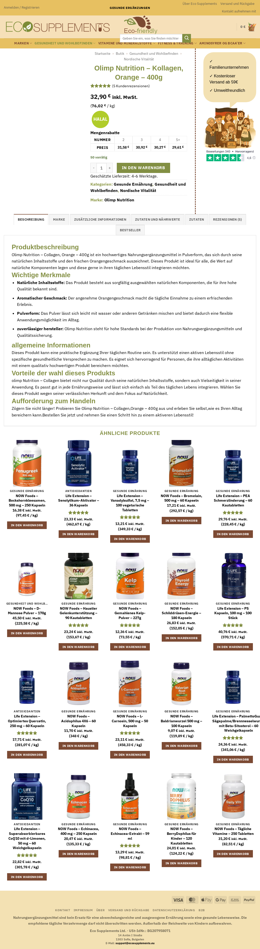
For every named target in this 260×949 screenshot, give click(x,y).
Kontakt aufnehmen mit (239, 11)
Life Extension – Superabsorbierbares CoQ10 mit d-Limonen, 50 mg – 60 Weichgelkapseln (26, 838)
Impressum (83, 910)
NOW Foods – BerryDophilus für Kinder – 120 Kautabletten (181, 836)
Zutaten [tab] (196, 219)
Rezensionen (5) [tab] (227, 219)
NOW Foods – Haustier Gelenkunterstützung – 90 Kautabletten (78, 613)
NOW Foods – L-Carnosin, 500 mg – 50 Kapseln (130, 721)
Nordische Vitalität (139, 59)
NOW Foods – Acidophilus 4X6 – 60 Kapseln (78, 721)
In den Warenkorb (143, 167)
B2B (202, 910)
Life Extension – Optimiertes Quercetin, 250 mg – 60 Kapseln (27, 721)
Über (100, 910)
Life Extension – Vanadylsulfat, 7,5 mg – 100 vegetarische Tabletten (130, 503)
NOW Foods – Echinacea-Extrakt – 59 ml (130, 833)
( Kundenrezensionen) (131, 85)
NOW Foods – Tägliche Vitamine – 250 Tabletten (233, 831)
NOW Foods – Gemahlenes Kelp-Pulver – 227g (130, 613)
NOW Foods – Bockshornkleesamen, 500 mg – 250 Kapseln (27, 500)
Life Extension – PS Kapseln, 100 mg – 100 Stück (233, 613)
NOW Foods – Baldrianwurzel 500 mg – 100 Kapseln (181, 721)
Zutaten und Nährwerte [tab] (157, 219)
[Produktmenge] (101, 168)
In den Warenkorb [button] (27, 525)
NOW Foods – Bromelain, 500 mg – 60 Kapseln (181, 498)
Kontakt (62, 910)
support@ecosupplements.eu (135, 943)
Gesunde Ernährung (133, 184)
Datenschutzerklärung (174, 910)
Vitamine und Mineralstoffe (126, 43)
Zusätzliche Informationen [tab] (100, 219)
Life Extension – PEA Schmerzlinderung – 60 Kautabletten (233, 500)
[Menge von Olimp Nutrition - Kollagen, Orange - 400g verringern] (93, 168)
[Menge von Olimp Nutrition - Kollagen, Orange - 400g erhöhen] (110, 168)
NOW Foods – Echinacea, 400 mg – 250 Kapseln (78, 831)
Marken (23, 43)
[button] (21, 7)
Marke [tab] (59, 219)
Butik (120, 53)
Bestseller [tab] (130, 230)
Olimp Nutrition (119, 199)
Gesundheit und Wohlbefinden (65, 43)
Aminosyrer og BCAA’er (222, 43)
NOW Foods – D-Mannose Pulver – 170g (27, 611)
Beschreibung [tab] (31, 219)
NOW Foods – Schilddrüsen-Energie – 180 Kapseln (181, 613)
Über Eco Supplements (200, 4)
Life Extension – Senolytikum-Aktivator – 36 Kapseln (78, 500)
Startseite (102, 53)
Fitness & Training (177, 43)
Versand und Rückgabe (237, 4)
